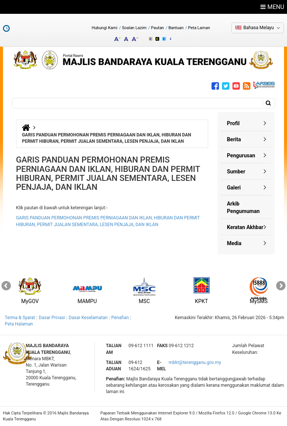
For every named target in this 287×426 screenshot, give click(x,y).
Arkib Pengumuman (243, 207)
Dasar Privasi (52, 317)
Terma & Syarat (20, 317)
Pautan (157, 27)
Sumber (236, 172)
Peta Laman (199, 27)
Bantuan (176, 27)
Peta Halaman (19, 324)
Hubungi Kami (104, 27)
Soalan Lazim (134, 27)
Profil (233, 123)
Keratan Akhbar (245, 227)
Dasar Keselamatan (88, 317)
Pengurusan (241, 155)
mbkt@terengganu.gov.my (195, 362)
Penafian (120, 317)
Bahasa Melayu (258, 27)
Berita (234, 139)
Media (234, 243)
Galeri (234, 188)
